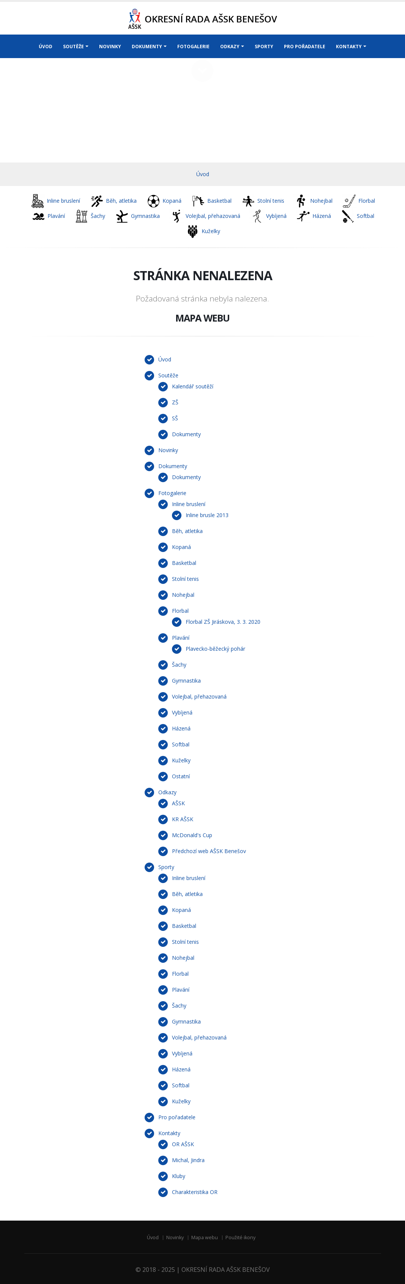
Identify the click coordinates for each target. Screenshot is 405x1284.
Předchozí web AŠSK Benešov (209, 851)
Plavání (180, 637)
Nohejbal (183, 594)
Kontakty (169, 1133)
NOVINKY (110, 46)
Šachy (179, 664)
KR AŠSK (182, 819)
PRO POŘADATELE (304, 46)
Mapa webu (204, 1237)
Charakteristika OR (194, 1192)
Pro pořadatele (176, 1117)
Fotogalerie (172, 493)
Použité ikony (240, 1237)
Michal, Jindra (188, 1160)
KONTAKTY (349, 46)
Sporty (166, 867)
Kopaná (181, 547)
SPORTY (264, 46)
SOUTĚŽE (73, 46)
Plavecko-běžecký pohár (215, 648)
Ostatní (181, 776)
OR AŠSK (183, 1144)
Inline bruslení (188, 504)
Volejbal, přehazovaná (199, 696)
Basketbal (184, 562)
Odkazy (167, 792)
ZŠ (175, 402)
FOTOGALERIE (193, 46)
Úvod (202, 174)
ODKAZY (230, 46)
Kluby (178, 1176)
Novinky (168, 450)
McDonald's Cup (192, 835)
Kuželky (181, 760)
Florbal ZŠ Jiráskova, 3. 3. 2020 (223, 621)
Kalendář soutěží (192, 386)
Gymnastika (186, 680)
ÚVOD (45, 46)
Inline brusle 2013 (207, 515)
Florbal (180, 610)
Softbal (180, 744)
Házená (181, 728)
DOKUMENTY (147, 46)
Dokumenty (186, 434)
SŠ (175, 418)
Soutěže (168, 375)
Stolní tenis (185, 578)
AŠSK (178, 803)
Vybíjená (182, 712)
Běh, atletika (187, 531)
